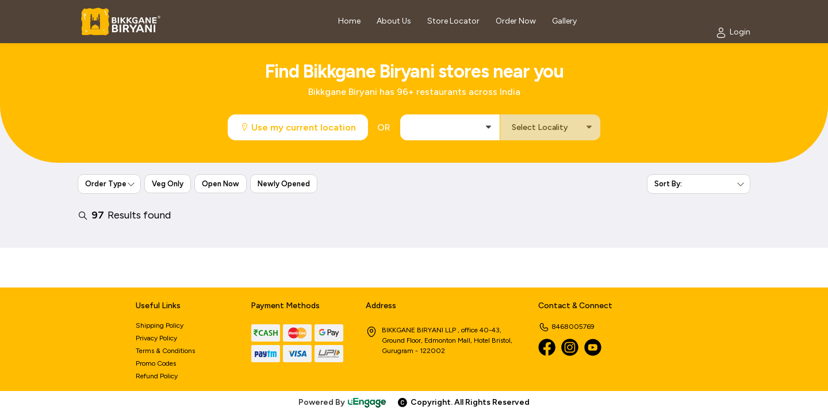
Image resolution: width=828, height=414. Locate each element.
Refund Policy (157, 376)
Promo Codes (156, 363)
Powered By (342, 402)
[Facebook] (546, 347)
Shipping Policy (159, 325)
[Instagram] (569, 347)
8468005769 (566, 327)
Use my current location (298, 127)
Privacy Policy (156, 338)
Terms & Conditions (165, 351)
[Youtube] (592, 347)
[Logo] (121, 21)
